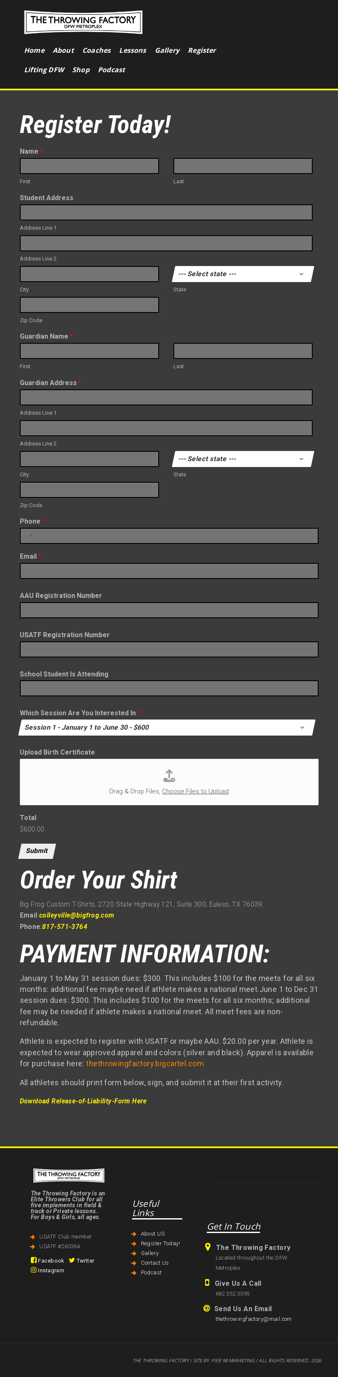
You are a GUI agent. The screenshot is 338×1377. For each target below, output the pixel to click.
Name (31, 151)
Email (30, 556)
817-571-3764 (64, 927)
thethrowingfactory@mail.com (254, 1319)
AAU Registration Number (61, 596)
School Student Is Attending (64, 674)
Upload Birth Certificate (57, 752)
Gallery (150, 1253)
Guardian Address (50, 383)
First (25, 181)
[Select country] (25, 536)
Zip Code (31, 320)
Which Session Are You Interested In (80, 713)
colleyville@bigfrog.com (76, 915)
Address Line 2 (38, 258)
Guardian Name (46, 336)
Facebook (48, 1260)
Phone (32, 521)
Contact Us (155, 1263)
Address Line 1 (38, 228)
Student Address (46, 198)
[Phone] (169, 536)
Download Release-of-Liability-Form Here (83, 1101)
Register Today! (160, 1243)
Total (28, 818)
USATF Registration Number (65, 635)
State (179, 289)
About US (153, 1233)
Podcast (151, 1272)
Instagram (48, 1270)
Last (178, 181)
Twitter (82, 1260)
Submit (37, 851)
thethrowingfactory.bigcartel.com (144, 1063)
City (24, 289)
